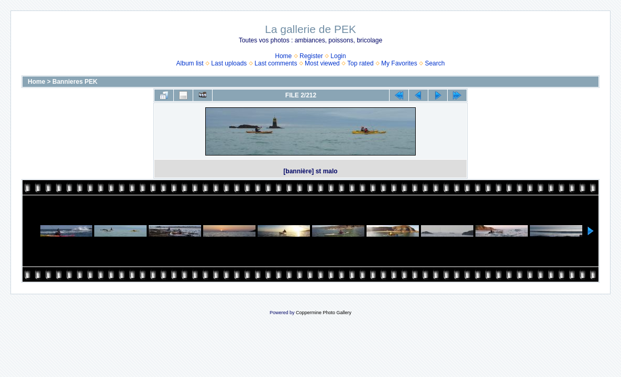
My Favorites (399, 63)
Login (338, 56)
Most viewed (322, 63)
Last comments (275, 63)
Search (435, 63)
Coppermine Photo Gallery (323, 312)
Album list (190, 63)
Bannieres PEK (74, 81)
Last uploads (229, 63)
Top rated (360, 63)
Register (311, 56)
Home (283, 56)
